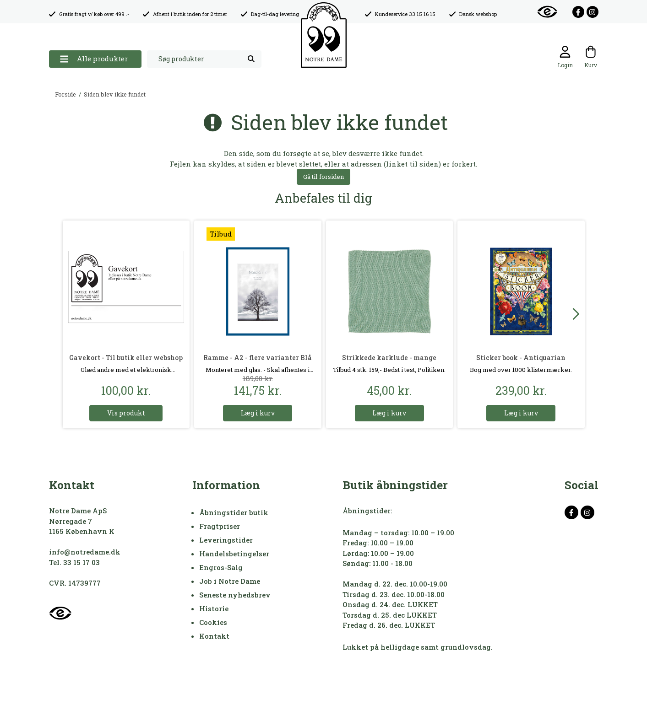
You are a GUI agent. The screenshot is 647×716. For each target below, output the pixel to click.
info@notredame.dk (84, 551)
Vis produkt (126, 413)
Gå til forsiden (323, 176)
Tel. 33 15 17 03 (74, 562)
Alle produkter (94, 59)
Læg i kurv (258, 413)
